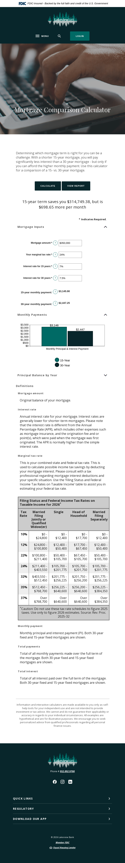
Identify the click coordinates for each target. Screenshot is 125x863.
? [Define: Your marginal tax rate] (55, 254)
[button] (62, 227)
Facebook (55, 782)
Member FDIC (62, 842)
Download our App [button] (30, 819)
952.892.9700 (67, 771)
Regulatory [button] (23, 808)
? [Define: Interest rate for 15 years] (55, 266)
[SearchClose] (59, 36)
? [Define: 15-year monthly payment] (55, 292)
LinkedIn (70, 782)
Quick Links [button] (23, 798)
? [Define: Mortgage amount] (55, 243)
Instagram (62, 782)
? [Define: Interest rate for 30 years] (55, 278)
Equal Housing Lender (64, 847)
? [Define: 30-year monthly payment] (55, 303)
